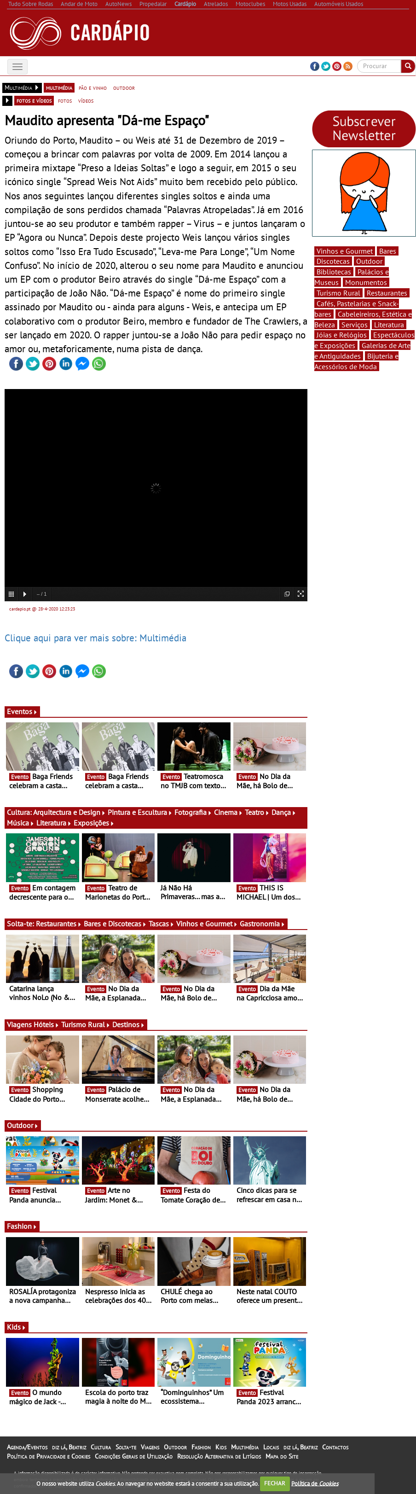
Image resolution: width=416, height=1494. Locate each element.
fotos (65, 100)
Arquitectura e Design (69, 812)
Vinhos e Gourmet (207, 923)
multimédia (59, 87)
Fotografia (193, 812)
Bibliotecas (334, 271)
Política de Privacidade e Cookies (48, 1456)
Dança (284, 812)
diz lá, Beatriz (69, 1447)
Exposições (94, 822)
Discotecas (333, 261)
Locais (271, 1447)
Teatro (257, 812)
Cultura (101, 1447)
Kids (16, 1326)
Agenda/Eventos (27, 1447)
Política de (314, 1483)
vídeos (85, 100)
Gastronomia (262, 923)
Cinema (228, 812)
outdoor (124, 87)
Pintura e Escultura (140, 812)
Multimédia (245, 1447)
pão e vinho (93, 87)
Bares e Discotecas (115, 923)
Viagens (150, 1447)
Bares (387, 251)
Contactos (335, 1447)
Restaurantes (59, 923)
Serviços (354, 324)
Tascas (161, 923)
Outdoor (23, 1125)
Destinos (128, 1024)
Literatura (54, 822)
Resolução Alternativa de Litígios (219, 1456)
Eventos (22, 711)
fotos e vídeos (34, 100)
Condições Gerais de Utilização (134, 1456)
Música (21, 822)
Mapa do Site (282, 1456)
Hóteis (46, 1024)
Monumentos (366, 282)
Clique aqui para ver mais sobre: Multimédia (95, 637)
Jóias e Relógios (342, 334)
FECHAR (274, 1483)
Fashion (22, 1226)
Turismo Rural (85, 1024)
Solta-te (126, 1447)
